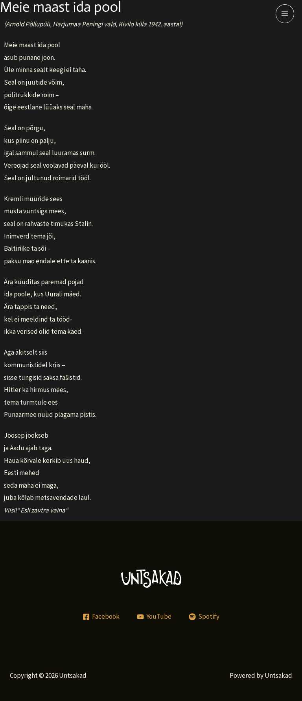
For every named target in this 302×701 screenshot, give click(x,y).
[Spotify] (204, 616)
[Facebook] (101, 616)
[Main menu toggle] (285, 13)
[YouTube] (154, 616)
